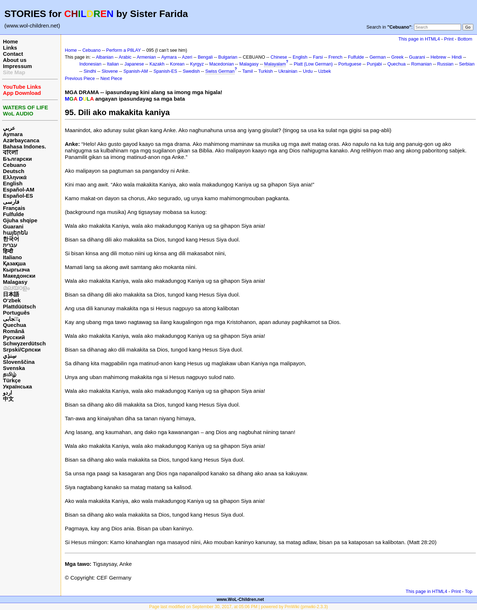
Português (16, 313)
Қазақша (14, 263)
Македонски (19, 276)
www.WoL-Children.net (240, 599)
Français (14, 208)
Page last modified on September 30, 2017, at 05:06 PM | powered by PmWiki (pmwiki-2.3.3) (238, 606)
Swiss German (220, 71)
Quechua (14, 325)
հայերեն (15, 233)
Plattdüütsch (19, 306)
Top (468, 591)
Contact (13, 54)
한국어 (11, 239)
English (12, 183)
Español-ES (18, 196)
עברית (10, 245)
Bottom (465, 39)
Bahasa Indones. (24, 146)
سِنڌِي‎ (10, 356)
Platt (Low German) (313, 64)
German (377, 57)
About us (14, 60)
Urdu (308, 71)
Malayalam (275, 64)
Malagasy (15, 282)
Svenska (14, 368)
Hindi (457, 57)
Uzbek (324, 71)
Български (17, 159)
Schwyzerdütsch (24, 343)
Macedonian (221, 64)
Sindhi (90, 71)
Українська (17, 386)
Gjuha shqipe (20, 220)
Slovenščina (19, 362)
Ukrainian (287, 71)
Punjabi (374, 64)
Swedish (191, 71)
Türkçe (12, 380)
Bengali (205, 57)
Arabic (125, 57)
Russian (445, 64)
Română (13, 331)
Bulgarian (228, 57)
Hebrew (438, 57)
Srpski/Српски (22, 349)
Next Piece (111, 78)
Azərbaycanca (21, 140)
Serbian (466, 64)
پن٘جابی (11, 319)
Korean (177, 64)
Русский (14, 337)
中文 (8, 399)
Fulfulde (13, 214)
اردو (7, 393)
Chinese (279, 57)
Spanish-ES (165, 71)
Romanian (421, 64)
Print (448, 39)
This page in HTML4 (419, 39)
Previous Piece (80, 78)
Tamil (247, 71)
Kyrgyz (197, 64)
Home (10, 41)
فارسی (11, 202)
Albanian (104, 57)
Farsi (318, 57)
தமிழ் (9, 374)
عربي (9, 128)
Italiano (12, 257)
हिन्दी (8, 251)
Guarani (13, 226)
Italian (113, 64)
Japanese (134, 64)
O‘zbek (12, 300)
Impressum (17, 66)
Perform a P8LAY (123, 50)
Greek (397, 57)
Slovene (110, 71)
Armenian (146, 57)
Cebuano (14, 165)
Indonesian (90, 64)
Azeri (187, 57)
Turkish (265, 71)
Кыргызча (16, 269)
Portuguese (349, 64)
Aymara (12, 134)
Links (10, 48)
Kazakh (157, 64)
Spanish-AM (136, 71)
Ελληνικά (14, 177)
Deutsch (13, 171)
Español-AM (18, 189)
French (336, 57)
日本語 (11, 294)
